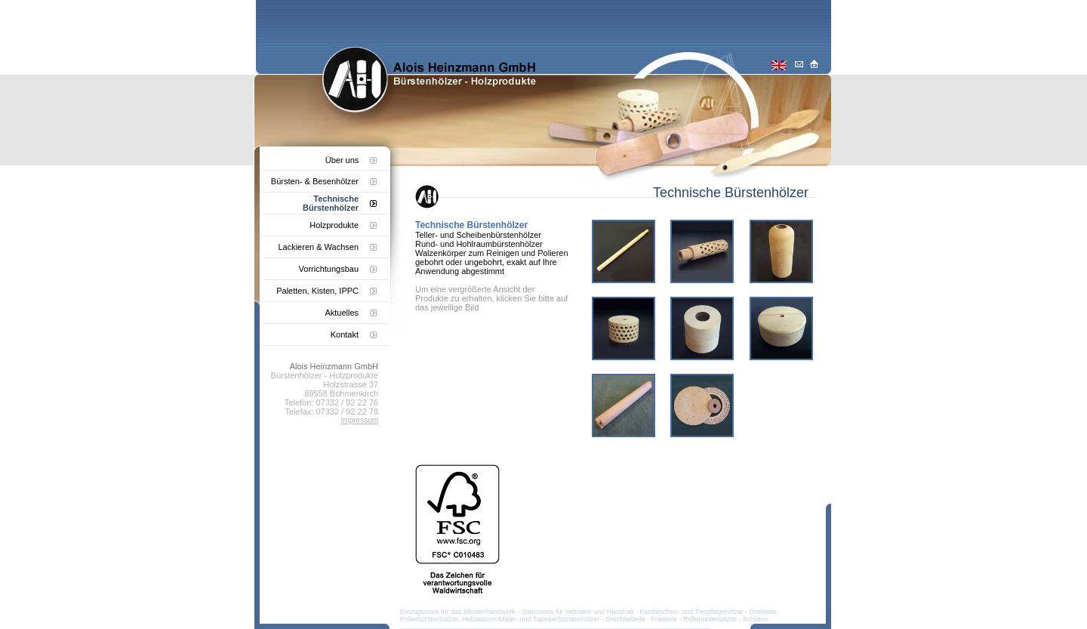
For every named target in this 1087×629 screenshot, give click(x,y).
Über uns (342, 160)
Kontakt (345, 334)
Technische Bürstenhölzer (331, 203)
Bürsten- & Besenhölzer (315, 181)
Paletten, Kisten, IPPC (317, 290)
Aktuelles (342, 312)
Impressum (359, 420)
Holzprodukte (334, 225)
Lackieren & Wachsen (318, 246)
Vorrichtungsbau (329, 268)
